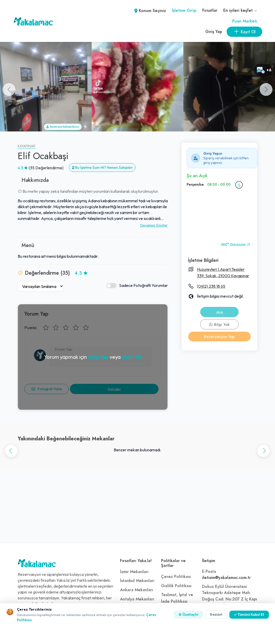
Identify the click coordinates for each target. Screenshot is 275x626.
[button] (266, 89)
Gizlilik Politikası (176, 586)
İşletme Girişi (184, 10)
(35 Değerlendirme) (46, 167)
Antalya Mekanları (137, 599)
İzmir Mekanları (134, 572)
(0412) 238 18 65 (211, 286)
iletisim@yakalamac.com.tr (226, 577)
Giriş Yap (213, 32)
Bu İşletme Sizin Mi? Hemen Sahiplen (102, 167)
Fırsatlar (209, 10)
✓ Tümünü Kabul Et (249, 614)
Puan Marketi (244, 21)
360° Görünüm (235, 244)
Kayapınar (26, 146)
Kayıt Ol (131, 357)
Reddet (216, 614)
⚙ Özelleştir (188, 614)
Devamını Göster (154, 225)
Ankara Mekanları (136, 590)
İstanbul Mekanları (137, 581)
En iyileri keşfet (240, 10)
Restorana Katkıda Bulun (62, 126)
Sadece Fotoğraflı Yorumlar (137, 285)
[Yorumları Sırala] (41, 286)
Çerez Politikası (176, 576)
